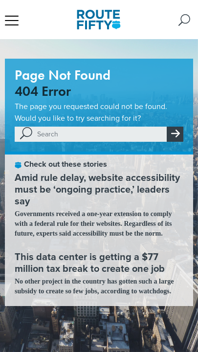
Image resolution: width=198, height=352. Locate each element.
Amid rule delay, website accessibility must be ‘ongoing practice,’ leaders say (97, 189)
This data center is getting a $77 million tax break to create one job (90, 262)
